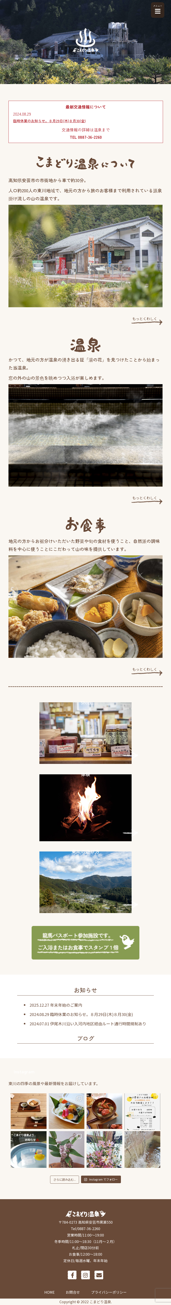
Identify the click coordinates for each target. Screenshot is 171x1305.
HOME (49, 1292)
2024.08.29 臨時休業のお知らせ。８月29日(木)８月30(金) (81, 1014)
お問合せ (73, 1292)
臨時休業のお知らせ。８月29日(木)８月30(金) (49, 120)
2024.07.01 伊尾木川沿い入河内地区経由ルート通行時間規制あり (88, 1023)
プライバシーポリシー (109, 1292)
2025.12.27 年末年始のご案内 (56, 1005)
